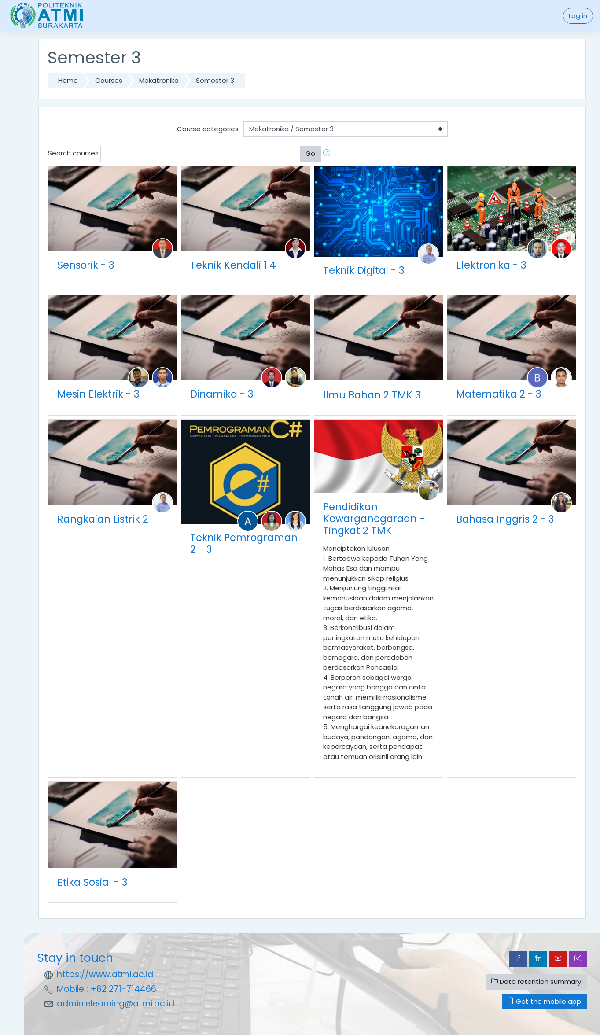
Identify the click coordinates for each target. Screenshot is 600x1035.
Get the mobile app (544, 1001)
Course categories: (208, 128)
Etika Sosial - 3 (92, 882)
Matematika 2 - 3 (498, 394)
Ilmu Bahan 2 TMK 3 (371, 395)
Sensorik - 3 (85, 265)
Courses (108, 80)
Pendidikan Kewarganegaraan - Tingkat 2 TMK (374, 519)
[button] (328, 153)
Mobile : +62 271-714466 (106, 989)
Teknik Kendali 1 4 (233, 265)
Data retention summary (536, 981)
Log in (578, 15)
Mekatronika (159, 80)
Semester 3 (215, 80)
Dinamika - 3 (221, 394)
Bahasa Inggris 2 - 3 (505, 519)
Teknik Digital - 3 (363, 270)
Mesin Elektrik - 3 (98, 394)
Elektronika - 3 (491, 265)
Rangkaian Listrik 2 (102, 519)
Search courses (73, 153)
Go (310, 153)
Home (68, 80)
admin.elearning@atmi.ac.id (115, 1003)
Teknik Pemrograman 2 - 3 (244, 543)
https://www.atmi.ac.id (105, 974)
